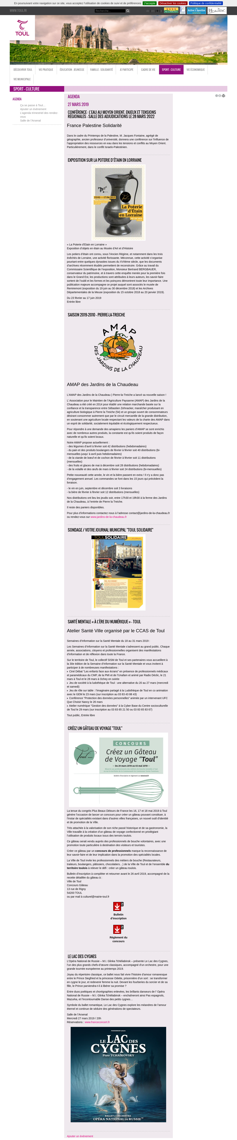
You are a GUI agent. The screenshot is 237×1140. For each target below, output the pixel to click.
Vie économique (196, 70)
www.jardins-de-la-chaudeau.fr (109, 516)
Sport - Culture (171, 70)
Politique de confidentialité (206, 3)
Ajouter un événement (33, 109)
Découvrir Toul (23, 70)
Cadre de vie (148, 70)
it (161, 10)
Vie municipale (22, 79)
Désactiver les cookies (173, 3)
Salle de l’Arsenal (30, 120)
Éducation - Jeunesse (72, 70)
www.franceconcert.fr (97, 1022)
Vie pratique (46, 70)
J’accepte (149, 3)
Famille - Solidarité (101, 70)
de (147, 10)
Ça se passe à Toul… (33, 105)
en (152, 10)
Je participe (126, 70)
